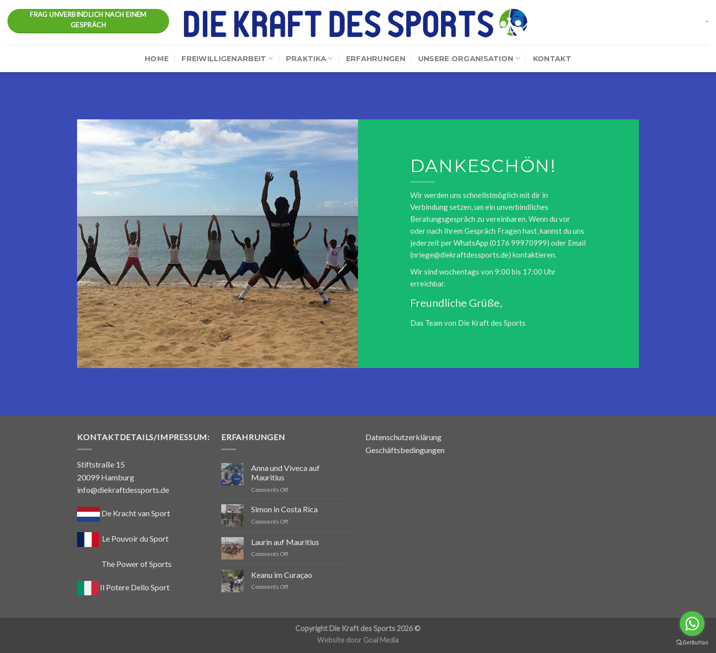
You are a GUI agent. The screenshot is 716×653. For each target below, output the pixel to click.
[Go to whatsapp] (692, 623)
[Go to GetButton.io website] (692, 643)
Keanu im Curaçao (281, 574)
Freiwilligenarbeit (227, 58)
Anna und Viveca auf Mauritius (285, 472)
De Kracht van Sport (123, 513)
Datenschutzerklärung (403, 437)
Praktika (309, 58)
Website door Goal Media (358, 640)
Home (157, 58)
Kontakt (552, 58)
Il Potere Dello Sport (123, 587)
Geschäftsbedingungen (405, 450)
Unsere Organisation (469, 58)
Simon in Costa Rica (284, 509)
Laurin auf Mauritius (285, 542)
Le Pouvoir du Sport (135, 538)
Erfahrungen (375, 58)
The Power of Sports (124, 563)
